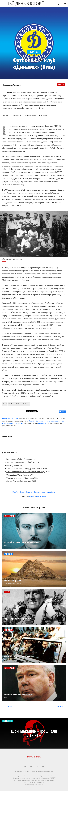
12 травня (8, 706)
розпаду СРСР (10, 390)
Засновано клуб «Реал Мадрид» (19, 459)
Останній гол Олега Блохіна (17, 475)
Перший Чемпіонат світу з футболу (20, 462)
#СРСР (11, 404)
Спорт (22, 492)
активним (42, 423)
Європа (29, 492)
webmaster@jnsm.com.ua (34, 785)
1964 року (12, 285)
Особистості (9, 516)
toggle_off (64, 3)
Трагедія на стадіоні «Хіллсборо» (19, 478)
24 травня (29, 178)
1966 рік (15, 303)
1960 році (7, 268)
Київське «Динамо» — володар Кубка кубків (24, 469)
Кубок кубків (15, 364)
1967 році (53, 325)
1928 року (33, 136)
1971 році (17, 333)
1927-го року (41, 496)
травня (32, 496)
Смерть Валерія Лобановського (18, 481)
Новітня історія (39, 492)
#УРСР (18, 404)
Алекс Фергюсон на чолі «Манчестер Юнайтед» (25, 472)
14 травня (59, 706)
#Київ (5, 404)
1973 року (14, 345)
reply (63, 115)
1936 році (52, 175)
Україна (61, 85)
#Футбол (26, 404)
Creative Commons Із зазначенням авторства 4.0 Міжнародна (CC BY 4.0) (34, 778)
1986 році (48, 382)
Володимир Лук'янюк (12, 85)
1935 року (9, 156)
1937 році (8, 190)
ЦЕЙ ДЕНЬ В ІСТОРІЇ (25, 3)
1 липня (26, 136)
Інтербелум (51, 492)
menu (3, 3)
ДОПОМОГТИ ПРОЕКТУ (34, 757)
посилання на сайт (29, 782)
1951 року (6, 199)
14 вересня (21, 145)
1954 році (40, 203)
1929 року (31, 145)
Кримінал (8, 630)
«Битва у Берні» (12, 465)
